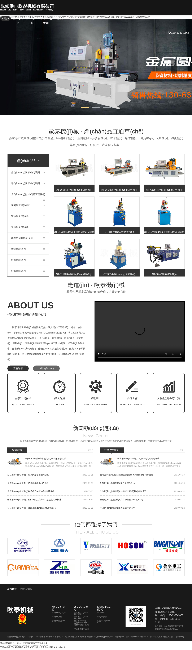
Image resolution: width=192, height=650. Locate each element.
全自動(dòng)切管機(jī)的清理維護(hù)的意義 (50, 483)
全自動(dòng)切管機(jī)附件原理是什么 (142, 483)
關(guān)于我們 (18, 19)
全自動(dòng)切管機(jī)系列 (81, 613)
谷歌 (171, 637)
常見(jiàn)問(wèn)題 (103, 621)
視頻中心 (59, 18)
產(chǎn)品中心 (32, 19)
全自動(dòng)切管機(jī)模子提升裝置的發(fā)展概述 (50, 491)
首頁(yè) (5, 18)
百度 (166, 637)
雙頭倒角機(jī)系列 (81, 629)
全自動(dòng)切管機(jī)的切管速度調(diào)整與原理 (142, 491)
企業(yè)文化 (57, 617)
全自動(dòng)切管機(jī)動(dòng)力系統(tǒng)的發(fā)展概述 (50, 500)
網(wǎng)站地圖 (156, 637)
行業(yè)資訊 (102, 617)
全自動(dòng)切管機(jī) (16, 637)
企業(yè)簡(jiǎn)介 (59, 612)
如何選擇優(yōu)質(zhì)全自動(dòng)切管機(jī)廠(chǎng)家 (142, 475)
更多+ (90, 450)
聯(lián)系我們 (87, 18)
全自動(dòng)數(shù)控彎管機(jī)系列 (80, 622)
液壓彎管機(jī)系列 (81, 625)
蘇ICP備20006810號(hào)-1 (137, 637)
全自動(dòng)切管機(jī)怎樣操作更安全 (142, 508)
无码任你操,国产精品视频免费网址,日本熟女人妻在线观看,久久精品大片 (33, 647)
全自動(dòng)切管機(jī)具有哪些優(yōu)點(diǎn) (142, 500)
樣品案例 (73, 18)
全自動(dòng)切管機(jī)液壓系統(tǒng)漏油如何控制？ (50, 508)
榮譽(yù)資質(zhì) (58, 621)
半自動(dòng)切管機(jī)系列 (81, 617)
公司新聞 (100, 612)
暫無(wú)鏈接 (26, 589)
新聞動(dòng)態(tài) (45, 19)
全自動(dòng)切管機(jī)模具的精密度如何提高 (50, 475)
